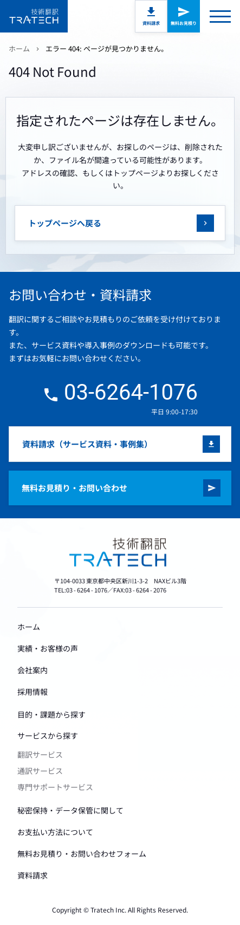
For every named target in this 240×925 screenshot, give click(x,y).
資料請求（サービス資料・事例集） (87, 444)
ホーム (19, 48)
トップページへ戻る (64, 223)
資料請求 (151, 23)
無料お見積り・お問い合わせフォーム (81, 853)
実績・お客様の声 (47, 648)
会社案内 (32, 670)
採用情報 (32, 691)
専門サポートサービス (55, 786)
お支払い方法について (55, 831)
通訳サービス (40, 770)
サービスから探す (47, 735)
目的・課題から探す (51, 714)
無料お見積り (184, 23)
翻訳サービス (40, 754)
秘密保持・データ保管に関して (70, 810)
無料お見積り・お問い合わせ (74, 487)
